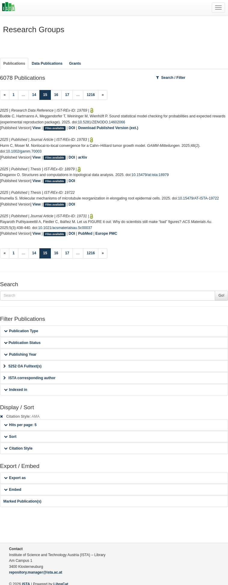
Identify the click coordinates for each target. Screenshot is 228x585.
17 (67, 95)
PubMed (85, 233)
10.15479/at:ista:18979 (150, 175)
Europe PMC (106, 233)
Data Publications (47, 63)
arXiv (82, 157)
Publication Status (22, 343)
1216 (91, 95)
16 (56, 95)
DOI (72, 128)
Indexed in (15, 390)
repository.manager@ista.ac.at (35, 572)
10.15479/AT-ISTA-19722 (198, 198)
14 (34, 95)
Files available (54, 128)
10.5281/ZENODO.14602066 (101, 122)
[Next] (102, 95)
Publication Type (21, 331)
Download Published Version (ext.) (108, 128)
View (36, 128)
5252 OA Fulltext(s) (22, 366)
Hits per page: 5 (20, 425)
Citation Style (18, 448)
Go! (221, 295)
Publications (14, 63)
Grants (75, 63)
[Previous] (4, 95)
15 (47, 94)
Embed (12, 490)
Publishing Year (20, 354)
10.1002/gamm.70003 (24, 151)
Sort (10, 437)
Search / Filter (171, 78)
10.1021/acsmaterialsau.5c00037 (65, 228)
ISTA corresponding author (29, 378)
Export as (15, 478)
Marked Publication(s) (22, 501)
